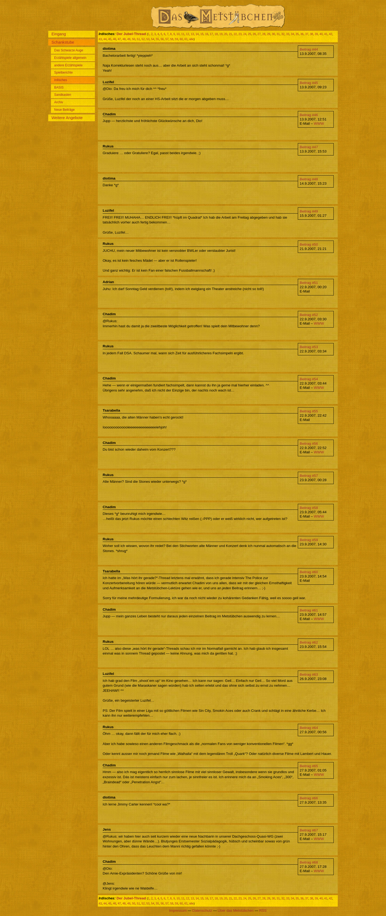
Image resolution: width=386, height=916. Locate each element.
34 (292, 34)
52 (143, 39)
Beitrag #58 (309, 508)
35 (297, 34)
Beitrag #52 (309, 315)
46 (114, 39)
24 (244, 34)
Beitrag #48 (309, 179)
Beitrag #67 (309, 830)
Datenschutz (202, 911)
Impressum (178, 911)
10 (178, 34)
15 (201, 34)
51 (138, 39)
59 (176, 39)
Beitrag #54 (309, 379)
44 (105, 39)
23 (240, 34)
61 (186, 39)
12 (187, 34)
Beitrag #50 (309, 244)
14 (197, 34)
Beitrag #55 (309, 411)
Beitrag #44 (309, 49)
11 (182, 34)
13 (192, 34)
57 (167, 39)
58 (171, 39)
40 (321, 34)
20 (225, 34)
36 (302, 34)
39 (316, 34)
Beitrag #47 (309, 147)
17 (211, 34)
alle (191, 39)
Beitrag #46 (309, 115)
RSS (262, 911)
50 (133, 39)
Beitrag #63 (309, 674)
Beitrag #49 (309, 211)
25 (249, 34)
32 (282, 34)
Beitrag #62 (309, 642)
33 (287, 34)
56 (162, 39)
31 (278, 34)
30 (273, 34)
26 (254, 34)
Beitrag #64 (309, 728)
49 (129, 39)
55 (157, 39)
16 (206, 34)
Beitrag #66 (309, 798)
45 (110, 39)
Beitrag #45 (309, 83)
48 (124, 39)
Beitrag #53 (309, 347)
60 (181, 39)
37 (306, 34)
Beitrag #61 (309, 610)
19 (220, 34)
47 (119, 39)
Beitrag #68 (309, 862)
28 (263, 34)
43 (100, 39)
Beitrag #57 (309, 476)
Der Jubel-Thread (131, 34)
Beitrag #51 (309, 283)
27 (259, 34)
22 (235, 34)
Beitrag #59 (309, 540)
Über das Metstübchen (236, 911)
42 (330, 34)
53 (148, 39)
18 (216, 34)
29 (268, 34)
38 (311, 34)
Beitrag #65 (309, 766)
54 (152, 39)
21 (230, 34)
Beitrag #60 (309, 572)
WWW (319, 123)
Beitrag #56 (309, 444)
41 (326, 34)
